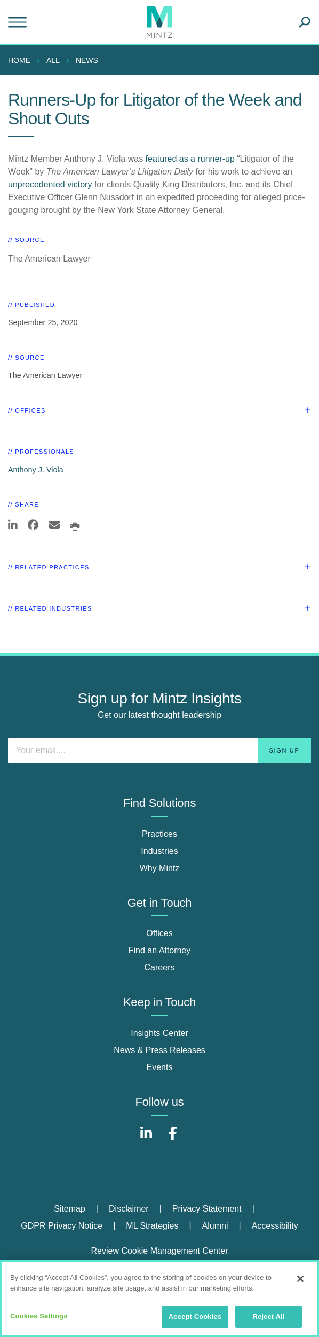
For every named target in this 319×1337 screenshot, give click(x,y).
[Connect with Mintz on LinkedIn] (146, 1139)
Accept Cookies (195, 1316)
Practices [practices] (159, 833)
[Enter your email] (159, 750)
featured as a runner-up (190, 158)
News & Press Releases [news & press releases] (159, 1050)
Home (19, 60)
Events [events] (160, 1067)
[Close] (300, 1279)
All (53, 60)
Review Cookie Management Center (159, 1250)
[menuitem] (22, 60)
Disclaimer (129, 1208)
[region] (159, 1298)
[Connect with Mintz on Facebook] (173, 1139)
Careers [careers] (160, 967)
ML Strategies (152, 1225)
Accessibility (275, 1225)
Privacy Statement (207, 1208)
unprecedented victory (50, 184)
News (87, 60)
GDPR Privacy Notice (61, 1225)
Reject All (268, 1316)
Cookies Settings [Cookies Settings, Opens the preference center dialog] (39, 1316)
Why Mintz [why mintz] (160, 868)
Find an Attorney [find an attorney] (160, 950)
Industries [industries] (159, 851)
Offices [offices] (159, 933)
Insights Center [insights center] (159, 1033)
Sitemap (69, 1208)
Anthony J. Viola (35, 469)
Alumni (215, 1225)
